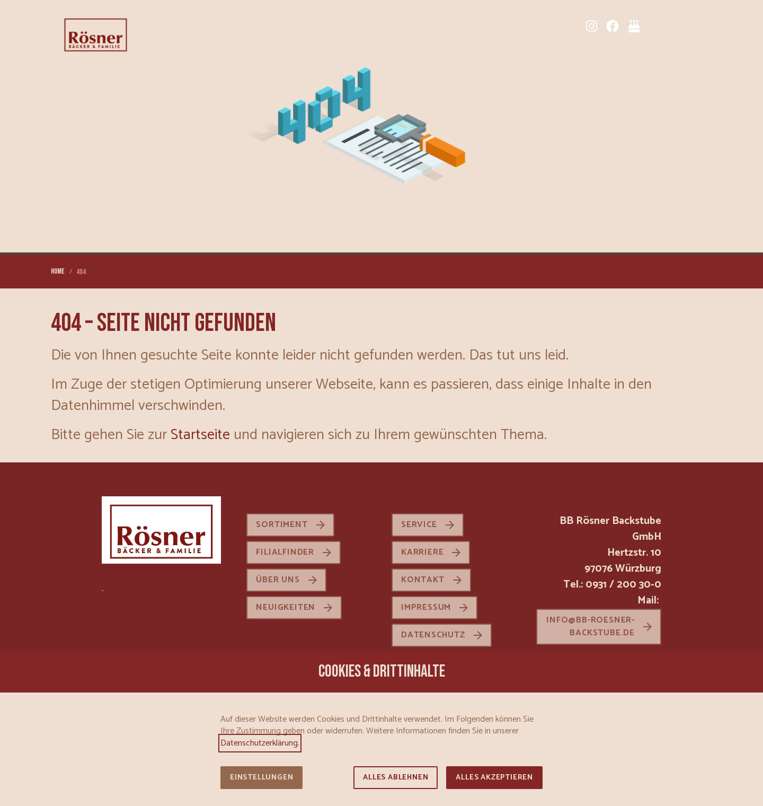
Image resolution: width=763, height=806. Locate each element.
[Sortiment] (655, 26)
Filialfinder (285, 552)
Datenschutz (433, 635)
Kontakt (423, 580)
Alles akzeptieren (494, 778)
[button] (703, 26)
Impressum (426, 607)
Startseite (200, 435)
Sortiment (281, 525)
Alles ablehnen (395, 778)
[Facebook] (612, 26)
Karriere (422, 552)
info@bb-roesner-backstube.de (590, 626)
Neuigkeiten (285, 607)
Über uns (277, 580)
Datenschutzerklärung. (259, 743)
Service (419, 525)
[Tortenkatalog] (633, 26)
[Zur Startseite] (95, 34)
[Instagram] (591, 26)
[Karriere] (676, 26)
